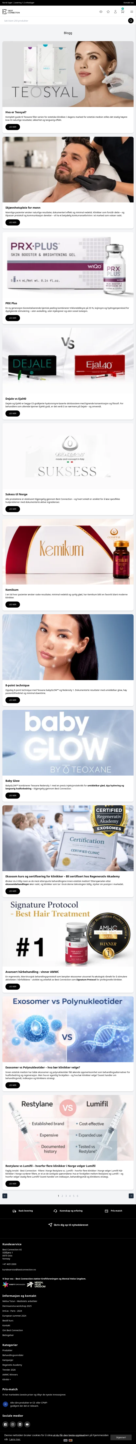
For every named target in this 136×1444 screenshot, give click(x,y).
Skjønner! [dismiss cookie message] (121, 1437)
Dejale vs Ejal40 (15, 398)
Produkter (7, 1350)
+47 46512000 (9, 1264)
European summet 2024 (14, 1315)
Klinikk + (6, 1379)
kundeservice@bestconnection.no (19, 1269)
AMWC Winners (10, 1374)
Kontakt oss (129, 2)
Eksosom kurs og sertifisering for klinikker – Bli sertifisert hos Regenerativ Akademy (62, 876)
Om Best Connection (12, 1330)
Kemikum (11, 589)
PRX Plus (11, 303)
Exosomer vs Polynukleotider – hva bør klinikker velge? (42, 1067)
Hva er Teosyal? (15, 112)
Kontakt (6, 1325)
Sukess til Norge (16, 494)
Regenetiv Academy (12, 1364)
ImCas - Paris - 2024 (12, 1310)
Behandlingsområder (12, 1355)
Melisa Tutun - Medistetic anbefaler (19, 1301)
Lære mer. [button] (15, 1439)
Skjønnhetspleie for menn (22, 207)
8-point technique (17, 685)
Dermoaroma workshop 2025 (17, 1306)
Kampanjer (7, 1360)
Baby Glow (12, 781)
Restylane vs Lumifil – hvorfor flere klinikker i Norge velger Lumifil (50, 1166)
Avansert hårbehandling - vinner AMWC (32, 972)
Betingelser (8, 1335)
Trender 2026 (9, 1369)
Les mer (12, 127)
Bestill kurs (7, 1320)
